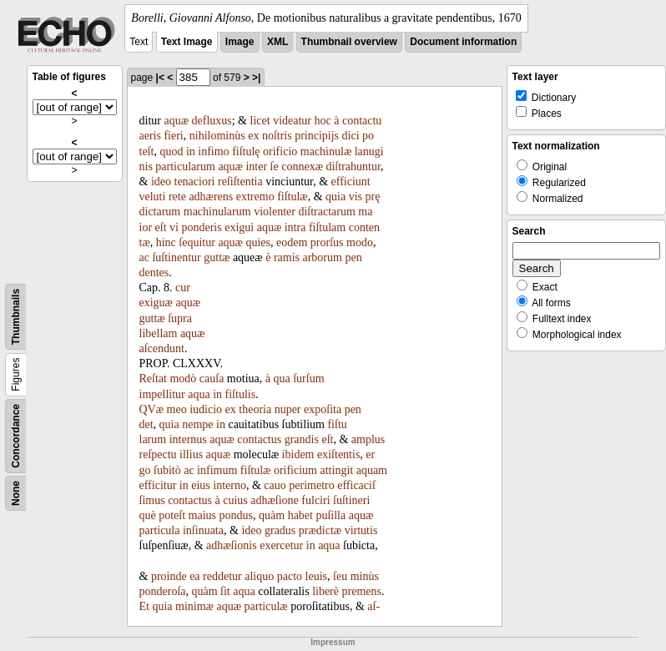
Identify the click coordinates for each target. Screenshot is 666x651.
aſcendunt (161, 348)
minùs (365, 576)
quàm (272, 515)
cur (182, 287)
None (16, 493)
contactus (259, 439)
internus (188, 439)
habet (300, 515)
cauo (274, 485)
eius (200, 485)
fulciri (315, 500)
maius (202, 515)
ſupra (180, 318)
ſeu (340, 576)
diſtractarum (326, 211)
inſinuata (203, 530)
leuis (316, 576)
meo (177, 409)
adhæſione (274, 500)
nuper (288, 409)
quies (257, 242)
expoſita (322, 409)
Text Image (187, 42)
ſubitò (167, 470)
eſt (161, 227)
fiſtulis (240, 394)
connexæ (302, 166)
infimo (213, 151)
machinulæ (325, 151)
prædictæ (320, 530)
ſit (225, 591)
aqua (198, 394)
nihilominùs (217, 135)
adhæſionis (231, 545)
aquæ (176, 120)
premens (361, 591)
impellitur (162, 394)
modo (359, 242)
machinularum (217, 211)
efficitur (158, 485)
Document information (463, 42)
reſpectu (158, 454)
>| (256, 77)
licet (260, 120)
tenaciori (194, 181)
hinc (166, 242)
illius (191, 454)
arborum (321, 257)
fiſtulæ (292, 196)
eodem (291, 242)
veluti (152, 196)
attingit (337, 470)
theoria (255, 409)
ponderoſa (162, 591)
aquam (371, 470)
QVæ (151, 409)
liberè (325, 591)
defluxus (212, 120)
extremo (255, 196)
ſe (274, 166)
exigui (239, 227)
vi (174, 227)
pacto (289, 576)
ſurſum (308, 378)
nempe (197, 424)
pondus (236, 515)
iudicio (205, 409)
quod (171, 151)
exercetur (281, 545)
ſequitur (197, 242)
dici (351, 135)
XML (277, 42)
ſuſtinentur (176, 257)
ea (194, 576)
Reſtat (153, 378)
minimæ (194, 606)
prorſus (327, 242)
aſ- (373, 606)
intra (295, 227)
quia (335, 196)
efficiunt (351, 181)
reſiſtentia (240, 181)
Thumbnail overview (349, 42)
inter (256, 166)
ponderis (201, 227)
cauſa (212, 378)
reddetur (222, 576)
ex (253, 135)
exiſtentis (338, 454)
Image (240, 42)
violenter (274, 211)
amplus (368, 439)
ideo (161, 181)
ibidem (298, 454)
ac (144, 257)
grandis (302, 439)
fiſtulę (246, 151)
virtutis (361, 530)
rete (177, 196)
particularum (185, 166)
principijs (317, 135)
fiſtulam (327, 227)
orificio (280, 151)
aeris (150, 135)
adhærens (211, 196)
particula (159, 530)
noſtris (277, 135)
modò (182, 378)
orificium (295, 470)
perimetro (311, 485)
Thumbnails (16, 317)
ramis (287, 257)
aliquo (259, 576)
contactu (361, 120)
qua (281, 378)
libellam (158, 333)
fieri (173, 135)
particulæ (266, 606)
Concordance (16, 436)
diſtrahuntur (353, 166)
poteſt (172, 515)
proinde (169, 576)
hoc (323, 120)
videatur (292, 120)
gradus (280, 530)
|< (160, 77)
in (190, 151)
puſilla (330, 515)
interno (229, 485)
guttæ (217, 257)
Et (144, 606)
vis (355, 196)
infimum (217, 470)
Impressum (332, 642)
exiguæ (156, 302)
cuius (235, 500)
